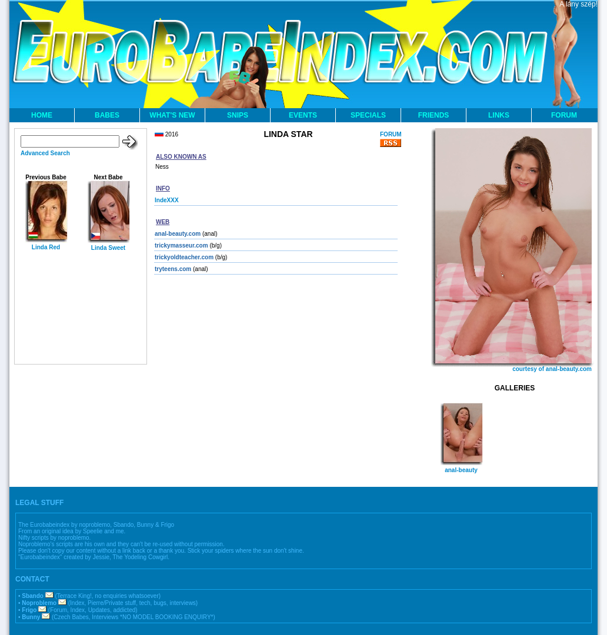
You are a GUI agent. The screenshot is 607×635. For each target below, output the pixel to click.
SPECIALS (368, 115)
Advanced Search (45, 153)
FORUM (564, 115)
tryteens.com (173, 269)
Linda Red (46, 247)
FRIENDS (433, 115)
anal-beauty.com (178, 233)
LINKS (498, 115)
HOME (41, 115)
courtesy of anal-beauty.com (552, 369)
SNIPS (237, 115)
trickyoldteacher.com (184, 257)
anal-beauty (461, 470)
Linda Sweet (108, 248)
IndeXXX (167, 200)
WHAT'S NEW (172, 115)
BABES (107, 115)
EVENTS (303, 115)
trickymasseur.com (181, 245)
